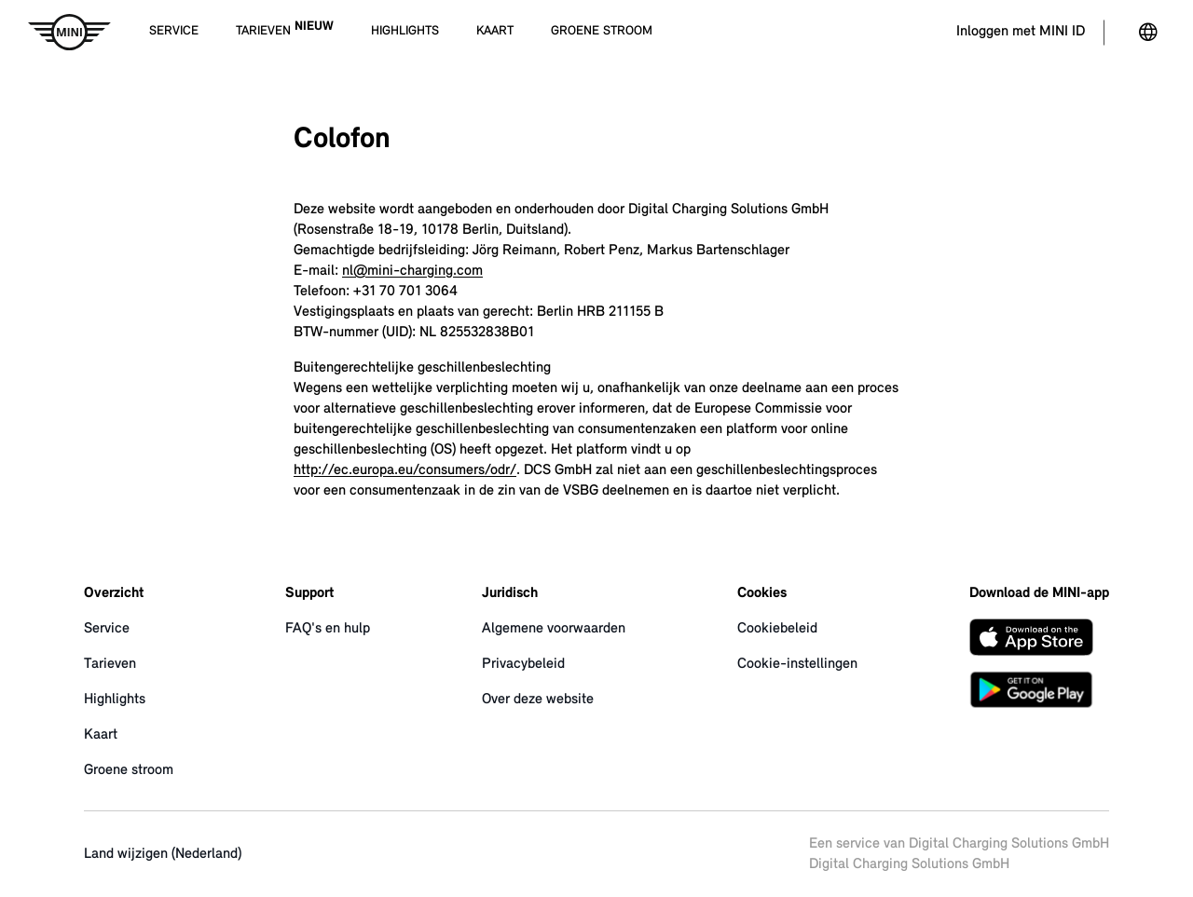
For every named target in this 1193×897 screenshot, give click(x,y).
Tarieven (110, 664)
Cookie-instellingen (797, 664)
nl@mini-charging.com (412, 271)
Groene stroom (128, 770)
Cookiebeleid (777, 628)
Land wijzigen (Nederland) (162, 854)
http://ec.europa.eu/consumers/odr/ (405, 470)
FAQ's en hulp (327, 628)
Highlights (114, 699)
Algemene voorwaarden (553, 628)
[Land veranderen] (1148, 32)
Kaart (100, 734)
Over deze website (538, 699)
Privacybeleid (523, 664)
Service (107, 628)
